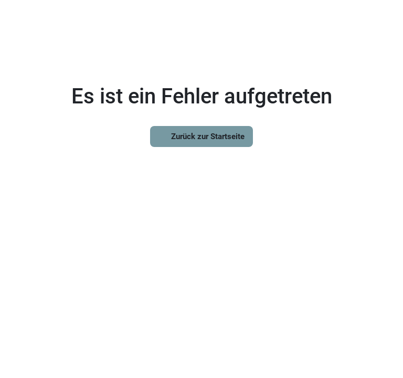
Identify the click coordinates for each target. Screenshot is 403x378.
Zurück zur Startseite (201, 136)
